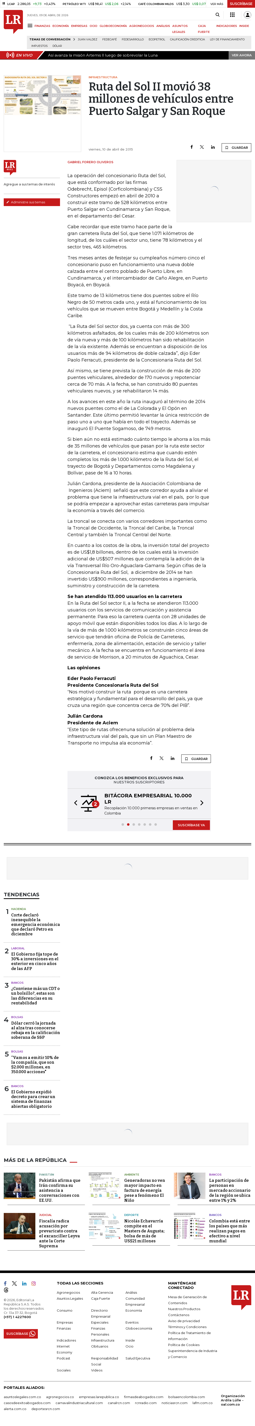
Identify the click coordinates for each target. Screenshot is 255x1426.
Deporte (131, 1215)
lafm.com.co (202, 1403)
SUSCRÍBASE (241, 3)
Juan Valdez (87, 39)
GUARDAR (236, 148)
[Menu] (31, 25)
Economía (134, 1310)
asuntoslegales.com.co (22, 1397)
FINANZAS (42, 26)
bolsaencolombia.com (186, 1397)
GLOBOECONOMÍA (113, 26)
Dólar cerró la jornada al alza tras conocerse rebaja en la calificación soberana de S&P (35, 1030)
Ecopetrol (157, 39)
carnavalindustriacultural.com (79, 1403)
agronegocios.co (60, 1397)
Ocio (129, 1346)
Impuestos (39, 46)
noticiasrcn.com (175, 1403)
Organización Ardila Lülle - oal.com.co (233, 1400)
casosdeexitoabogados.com (27, 1403)
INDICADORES (226, 26)
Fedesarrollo (133, 39)
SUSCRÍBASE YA (191, 825)
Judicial (45, 1215)
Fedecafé (109, 39)
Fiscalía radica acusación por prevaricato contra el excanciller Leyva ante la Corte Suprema (59, 1233)
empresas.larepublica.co (99, 1397)
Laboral (18, 948)
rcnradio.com (146, 1403)
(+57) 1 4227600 (17, 1317)
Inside (130, 1340)
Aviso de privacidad (184, 1321)
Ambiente (131, 1174)
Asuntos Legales (70, 1298)
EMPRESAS (79, 26)
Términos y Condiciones (187, 1327)
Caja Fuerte (100, 1298)
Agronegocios (68, 1292)
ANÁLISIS (163, 26)
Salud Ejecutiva (138, 1358)
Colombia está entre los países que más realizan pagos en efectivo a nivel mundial (229, 1231)
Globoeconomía (139, 1328)
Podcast (63, 1358)
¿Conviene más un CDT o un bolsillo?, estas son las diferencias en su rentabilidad (35, 995)
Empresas (65, 1322)
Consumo (64, 1310)
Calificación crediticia (187, 39)
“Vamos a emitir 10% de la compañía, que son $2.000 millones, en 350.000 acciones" (35, 1064)
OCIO (93, 26)
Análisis (131, 1292)
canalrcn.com (119, 1403)
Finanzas (64, 1328)
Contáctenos (178, 1315)
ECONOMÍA (61, 26)
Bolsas (17, 1017)
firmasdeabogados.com (143, 1397)
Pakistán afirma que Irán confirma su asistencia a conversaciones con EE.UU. (59, 1190)
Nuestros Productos (184, 1309)
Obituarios (99, 1346)
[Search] (217, 14)
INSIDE (244, 26)
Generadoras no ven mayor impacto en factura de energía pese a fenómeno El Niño (144, 1190)
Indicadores (66, 1340)
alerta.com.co (15, 1409)
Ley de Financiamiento (227, 39)
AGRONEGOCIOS (141, 26)
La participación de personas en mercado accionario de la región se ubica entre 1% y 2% (230, 1190)
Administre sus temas (25, 202)
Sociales (63, 1370)
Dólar (57, 46)
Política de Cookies (183, 1345)
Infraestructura (102, 1340)
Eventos (132, 1322)
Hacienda (18, 909)
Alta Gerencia (102, 1292)
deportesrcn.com (45, 1409)
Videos (96, 1370)
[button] (74, 804)
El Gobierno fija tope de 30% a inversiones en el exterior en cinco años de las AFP (35, 961)
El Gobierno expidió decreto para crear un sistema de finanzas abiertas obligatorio (33, 1099)
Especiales (99, 1322)
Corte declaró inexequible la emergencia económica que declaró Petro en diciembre (35, 925)
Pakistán (46, 1174)
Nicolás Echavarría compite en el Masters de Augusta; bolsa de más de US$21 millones (144, 1231)
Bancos (17, 982)
